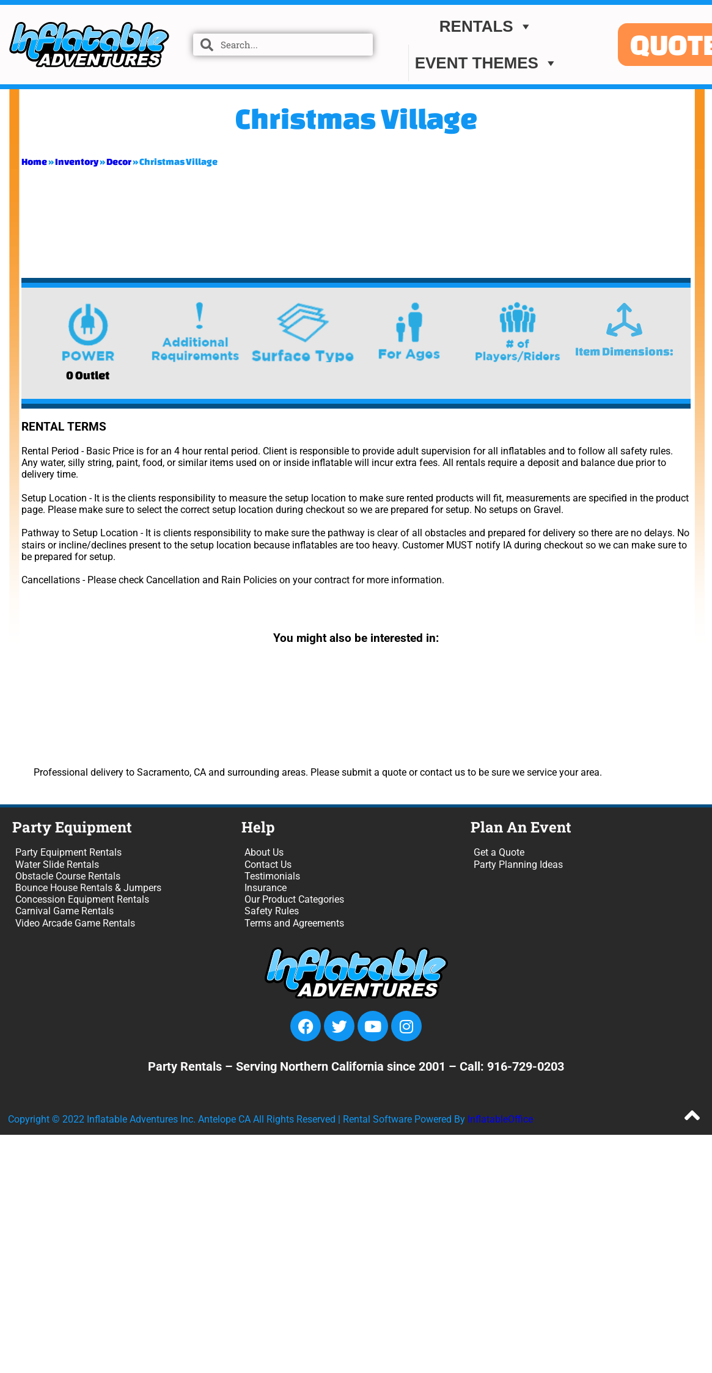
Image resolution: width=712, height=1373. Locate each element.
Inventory (76, 161)
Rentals (486, 26)
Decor (118, 161)
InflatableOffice (500, 1119)
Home (34, 161)
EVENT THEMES (486, 63)
